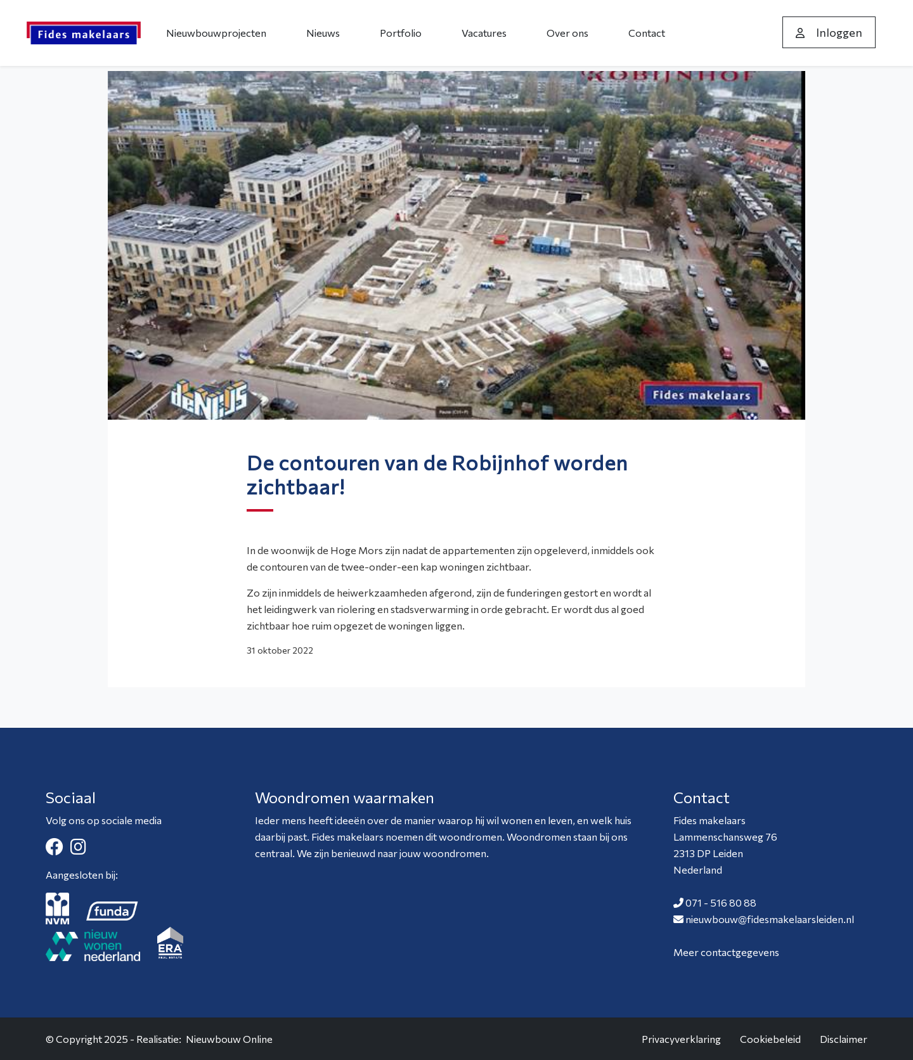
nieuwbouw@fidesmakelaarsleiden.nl (769, 919)
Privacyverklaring (681, 1039)
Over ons (567, 33)
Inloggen (829, 32)
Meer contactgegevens (726, 952)
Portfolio (401, 33)
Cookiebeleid (770, 1039)
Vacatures (484, 33)
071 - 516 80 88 (720, 902)
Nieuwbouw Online (229, 1039)
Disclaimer (843, 1039)
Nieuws (323, 33)
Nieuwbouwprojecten (216, 33)
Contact (646, 33)
